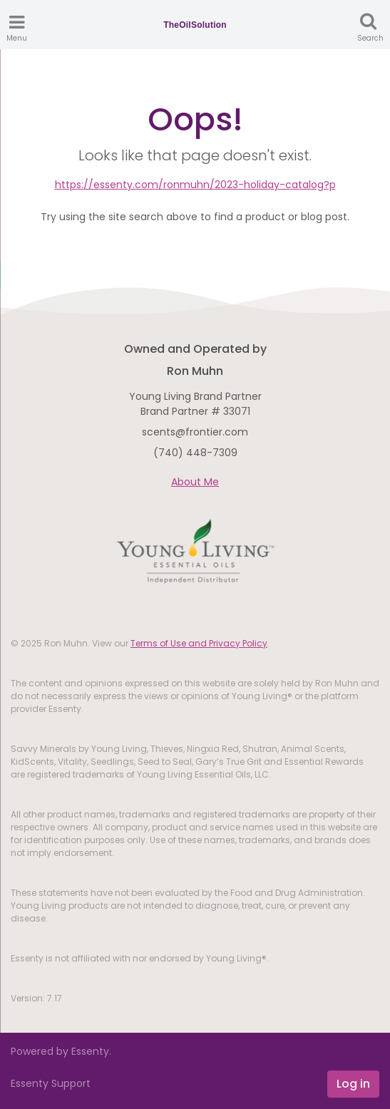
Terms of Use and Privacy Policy (198, 643)
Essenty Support (51, 1083)
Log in (353, 1084)
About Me (195, 482)
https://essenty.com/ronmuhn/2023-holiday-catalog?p (195, 184)
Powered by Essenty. (61, 1051)
